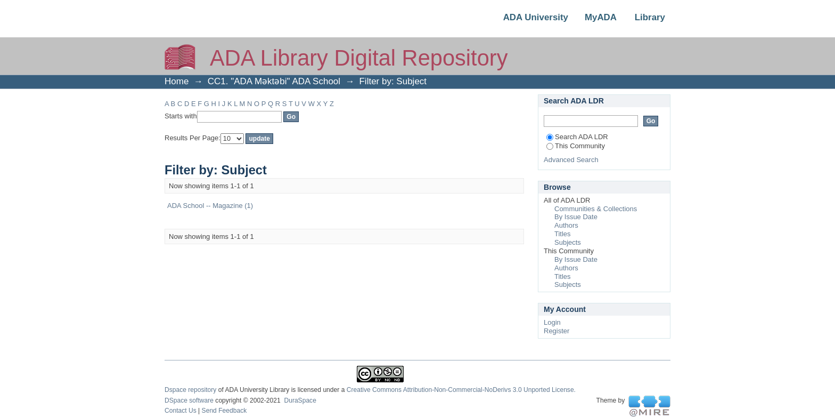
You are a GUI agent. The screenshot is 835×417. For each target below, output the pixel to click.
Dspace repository (190, 390)
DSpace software (189, 400)
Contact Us (181, 410)
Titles (562, 234)
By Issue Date (575, 217)
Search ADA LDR (577, 137)
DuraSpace (300, 400)
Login (552, 322)
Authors (566, 225)
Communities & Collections (595, 209)
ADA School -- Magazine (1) (210, 206)
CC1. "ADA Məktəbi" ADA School (274, 81)
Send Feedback (224, 410)
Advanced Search (571, 160)
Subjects (567, 242)
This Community (575, 146)
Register (556, 331)
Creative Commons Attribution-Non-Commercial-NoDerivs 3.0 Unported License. (461, 390)
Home (177, 81)
